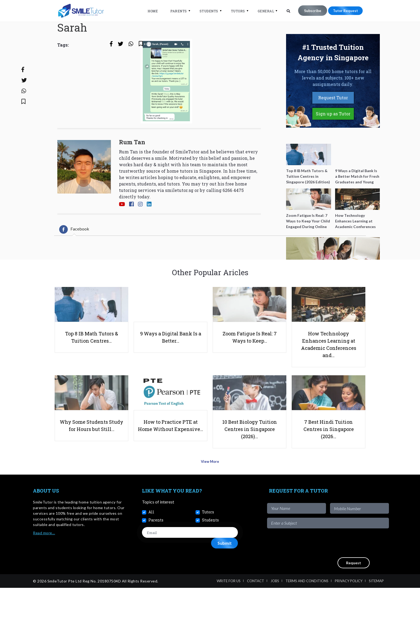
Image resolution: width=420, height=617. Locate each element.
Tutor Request (344, 10)
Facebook (74, 251)
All (151, 540)
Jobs (275, 610)
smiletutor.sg (179, 212)
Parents (175, 11)
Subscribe (309, 10)
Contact (255, 610)
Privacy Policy (348, 610)
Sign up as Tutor (333, 135)
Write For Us (229, 610)
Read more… (44, 561)
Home (149, 11)
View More (210, 492)
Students (205, 11)
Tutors (234, 11)
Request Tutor (333, 119)
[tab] (74, 251)
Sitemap (376, 610)
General (262, 11)
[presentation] (348, 571)
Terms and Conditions (307, 610)
